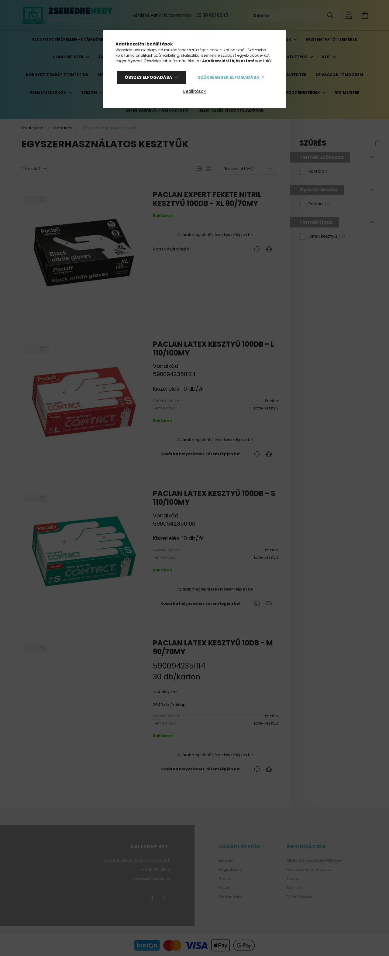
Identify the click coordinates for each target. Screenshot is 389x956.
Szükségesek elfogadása (228, 77)
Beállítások (194, 91)
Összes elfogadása (148, 77)
